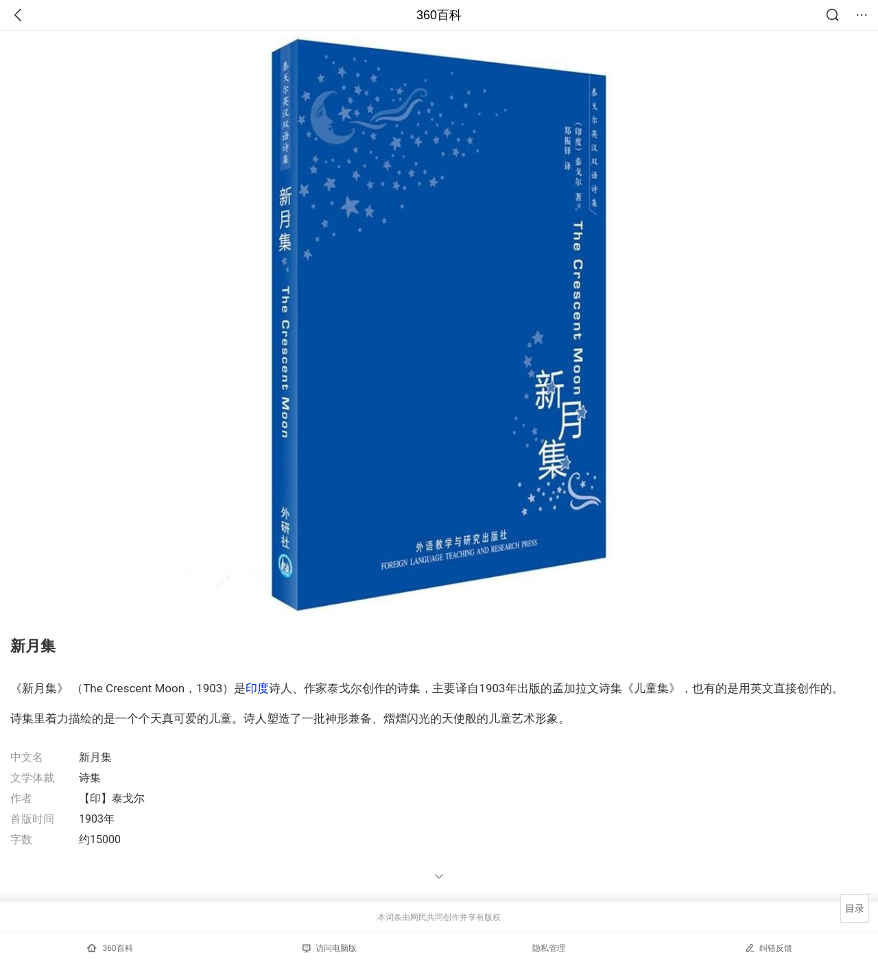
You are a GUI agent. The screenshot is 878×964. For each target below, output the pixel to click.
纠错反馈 (768, 948)
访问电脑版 (329, 948)
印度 (257, 688)
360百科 (439, 15)
